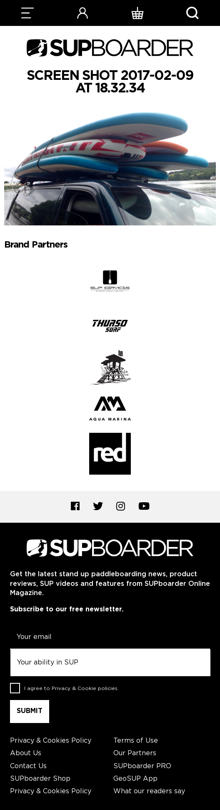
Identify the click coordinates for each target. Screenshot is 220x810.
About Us (25, 753)
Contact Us (28, 766)
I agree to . (71, 688)
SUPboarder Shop (40, 779)
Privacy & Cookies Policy (50, 741)
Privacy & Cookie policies (85, 688)
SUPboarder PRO (142, 766)
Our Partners (134, 753)
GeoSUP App (135, 779)
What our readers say (149, 791)
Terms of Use (135, 741)
